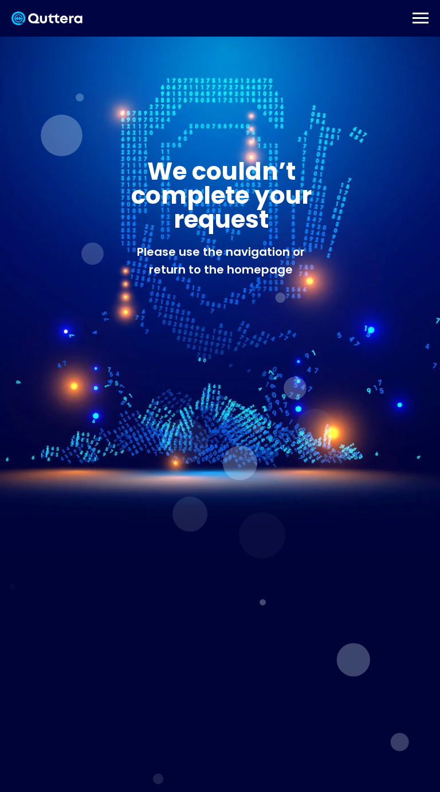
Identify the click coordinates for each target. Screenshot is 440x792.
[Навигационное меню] (420, 18)
